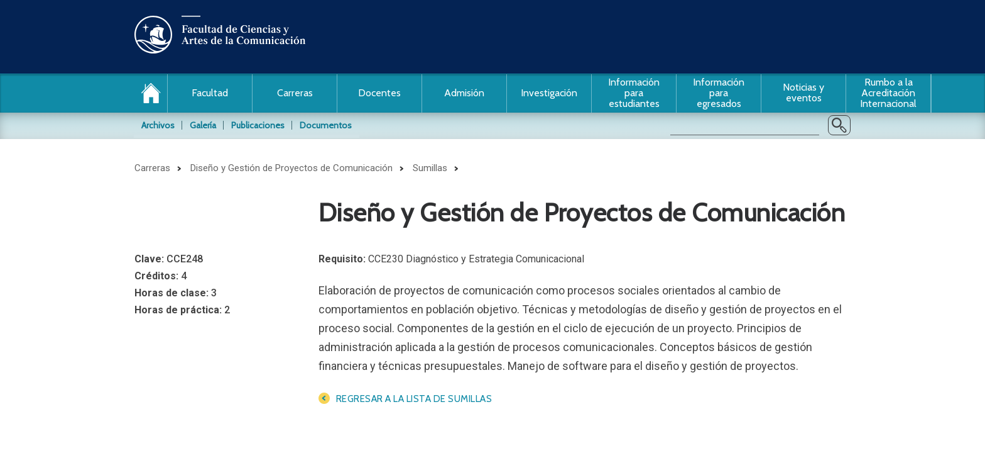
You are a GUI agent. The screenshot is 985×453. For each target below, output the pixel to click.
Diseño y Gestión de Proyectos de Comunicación (291, 168)
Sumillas (430, 168)
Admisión (464, 93)
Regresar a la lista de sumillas (414, 399)
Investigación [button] (549, 93)
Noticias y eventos (803, 92)
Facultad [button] (210, 93)
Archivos (158, 125)
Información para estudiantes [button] (634, 92)
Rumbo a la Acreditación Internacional (888, 92)
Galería (203, 125)
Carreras (152, 168)
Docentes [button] (379, 93)
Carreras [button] (295, 93)
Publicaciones (258, 125)
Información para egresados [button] (718, 92)
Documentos (326, 125)
